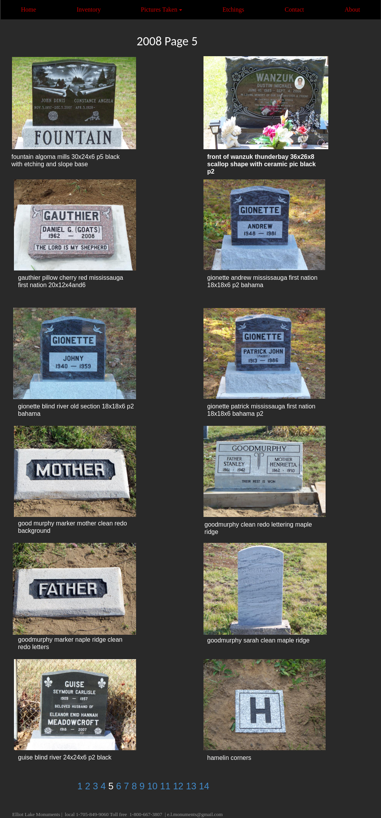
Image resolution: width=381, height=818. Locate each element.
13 (192, 786)
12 (179, 786)
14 (204, 786)
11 (166, 786)
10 (153, 786)
